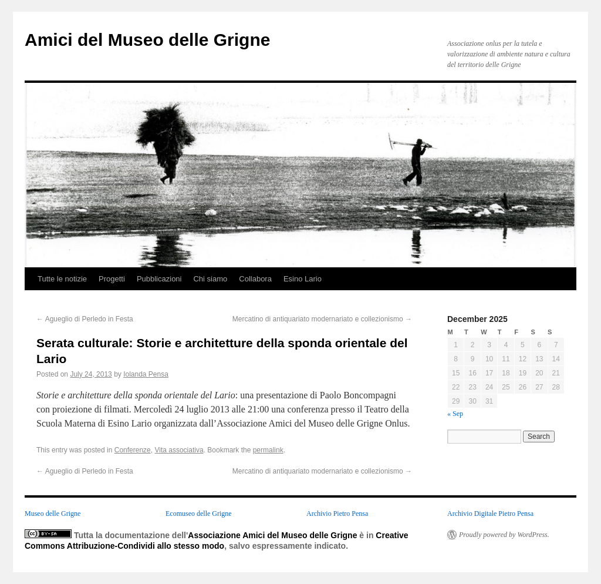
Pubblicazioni (159, 278)
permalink (268, 450)
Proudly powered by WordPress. (504, 535)
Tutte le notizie (62, 278)
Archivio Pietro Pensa (337, 513)
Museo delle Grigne (52, 513)
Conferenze (132, 450)
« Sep (455, 414)
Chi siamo (210, 278)
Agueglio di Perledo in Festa (84, 319)
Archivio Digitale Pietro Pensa (490, 513)
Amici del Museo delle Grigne (147, 39)
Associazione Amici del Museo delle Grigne (272, 535)
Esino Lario (302, 278)
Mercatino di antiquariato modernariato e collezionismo (322, 319)
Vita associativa (178, 450)
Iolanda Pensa (145, 374)
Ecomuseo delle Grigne (199, 513)
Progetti (112, 278)
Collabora (255, 278)
